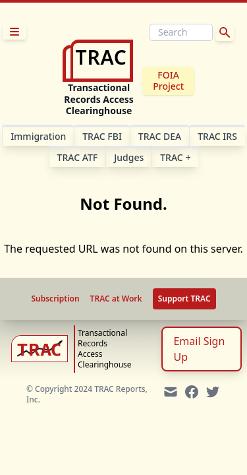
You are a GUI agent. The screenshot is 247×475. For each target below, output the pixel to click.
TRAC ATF (77, 157)
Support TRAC (184, 298)
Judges (129, 157)
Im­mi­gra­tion (38, 136)
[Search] (181, 32)
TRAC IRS (217, 136)
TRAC (175, 157)
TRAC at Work (116, 299)
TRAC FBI (102, 136)
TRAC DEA (159, 136)
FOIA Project (168, 81)
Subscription (55, 299)
